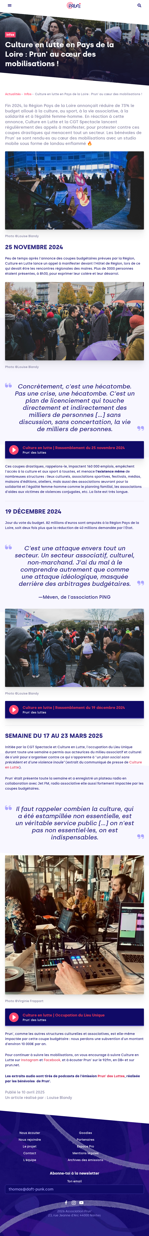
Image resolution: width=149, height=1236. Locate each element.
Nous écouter (29, 1133)
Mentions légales (85, 1153)
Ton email (74, 1181)
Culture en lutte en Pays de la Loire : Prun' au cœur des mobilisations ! (88, 94)
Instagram (30, 1060)
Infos (10, 35)
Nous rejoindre (30, 1140)
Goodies (85, 1133)
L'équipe (29, 1160)
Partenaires (85, 1140)
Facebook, (52, 1060)
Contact (29, 1153)
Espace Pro (85, 1146)
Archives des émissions (85, 1160)
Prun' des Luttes (111, 1076)
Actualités (13, 94)
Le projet (29, 1146)
